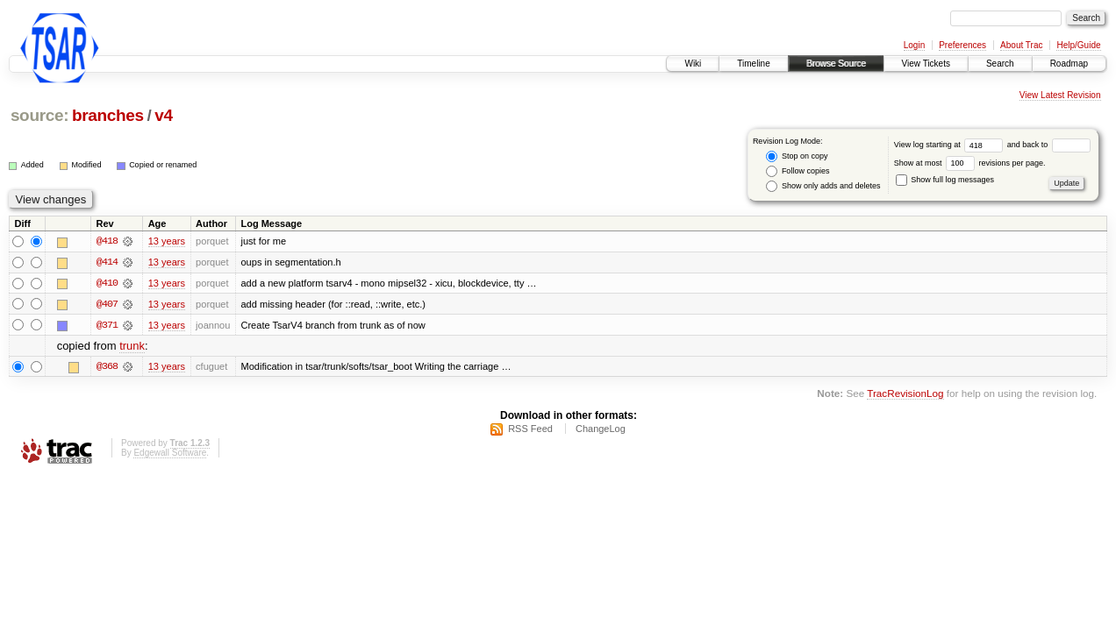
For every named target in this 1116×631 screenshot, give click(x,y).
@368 (107, 367)
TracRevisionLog (905, 395)
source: (39, 115)
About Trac (1021, 45)
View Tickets (926, 63)
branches (108, 115)
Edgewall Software (169, 453)
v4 (163, 115)
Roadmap (1069, 63)
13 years (166, 242)
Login (914, 45)
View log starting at (950, 144)
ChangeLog (601, 429)
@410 (107, 284)
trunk (132, 346)
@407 (107, 305)
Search (1000, 63)
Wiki (692, 63)
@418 (107, 242)
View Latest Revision (1060, 95)
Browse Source (836, 63)
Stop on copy (796, 156)
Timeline (753, 63)
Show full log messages (945, 179)
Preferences (962, 45)
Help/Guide (1078, 45)
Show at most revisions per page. (970, 163)
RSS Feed (530, 429)
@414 (107, 263)
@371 (107, 326)
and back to (1049, 144)
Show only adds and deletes (823, 186)
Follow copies (797, 171)
